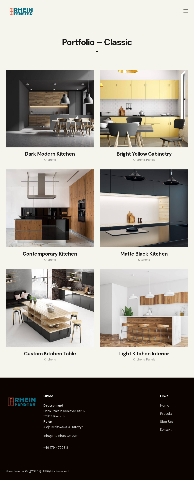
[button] (185, 11)
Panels (150, 160)
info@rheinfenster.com (60, 436)
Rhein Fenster (15, 471)
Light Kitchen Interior (144, 354)
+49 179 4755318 (55, 447)
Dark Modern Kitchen (50, 154)
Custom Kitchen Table (50, 354)
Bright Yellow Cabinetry (144, 154)
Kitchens (50, 160)
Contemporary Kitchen (50, 254)
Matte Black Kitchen (144, 254)
